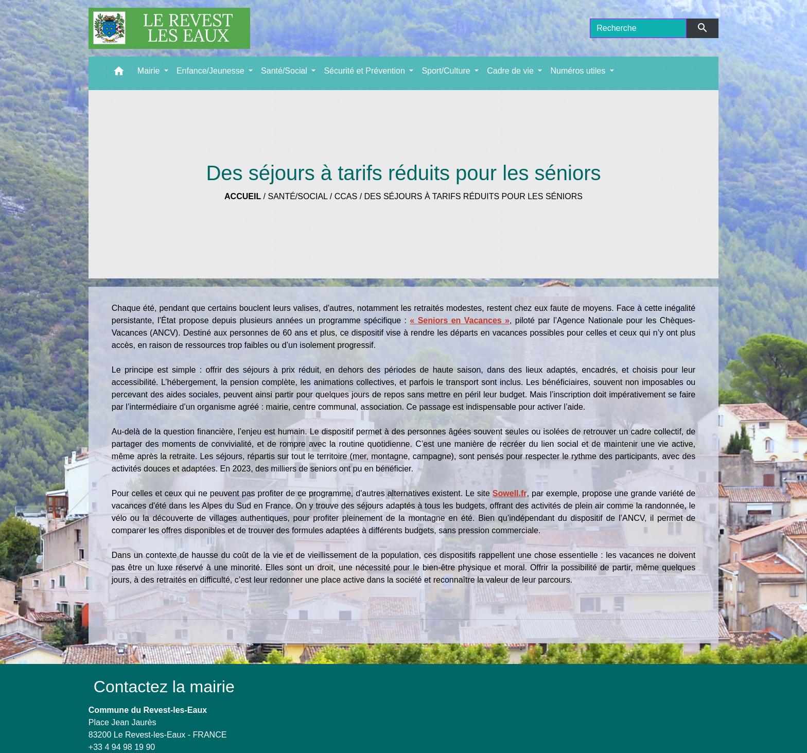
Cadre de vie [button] (511, 70)
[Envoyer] (703, 28)
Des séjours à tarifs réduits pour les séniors (473, 196)
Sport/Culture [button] (447, 70)
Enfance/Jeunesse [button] (212, 70)
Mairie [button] (149, 70)
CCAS (346, 196)
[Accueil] (169, 28)
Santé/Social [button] (285, 70)
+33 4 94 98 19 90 (122, 747)
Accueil (242, 196)
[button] (118, 73)
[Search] (638, 28)
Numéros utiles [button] (578, 70)
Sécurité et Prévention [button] (365, 70)
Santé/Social (298, 196)
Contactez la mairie (164, 686)
